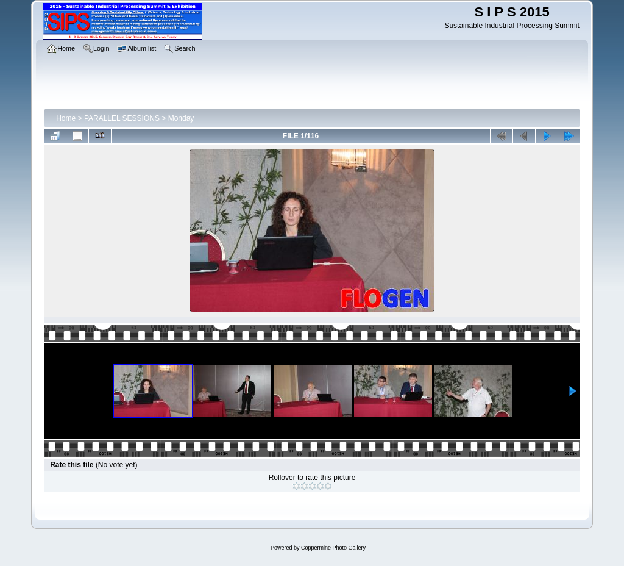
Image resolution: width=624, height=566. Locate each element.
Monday (181, 118)
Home (66, 118)
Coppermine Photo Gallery (333, 548)
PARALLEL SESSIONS (122, 118)
